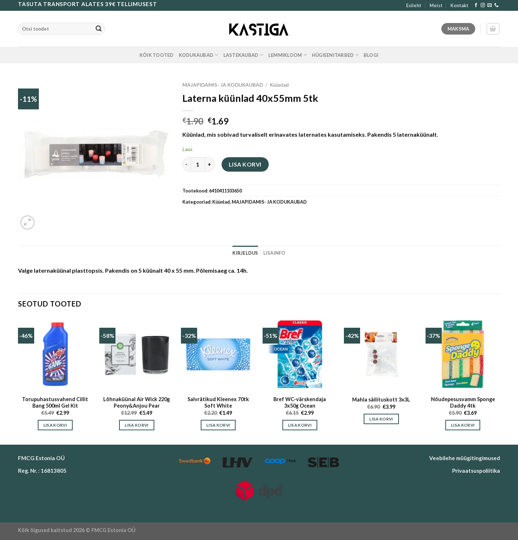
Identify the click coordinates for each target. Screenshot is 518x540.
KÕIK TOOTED (157, 55)
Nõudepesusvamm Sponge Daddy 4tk (463, 402)
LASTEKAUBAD (243, 54)
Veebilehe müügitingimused (464, 458)
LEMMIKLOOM (287, 54)
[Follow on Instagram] (483, 5)
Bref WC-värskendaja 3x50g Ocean (299, 402)
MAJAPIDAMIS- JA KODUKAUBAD (222, 85)
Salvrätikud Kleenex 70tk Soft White (218, 402)
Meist (436, 5)
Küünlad (279, 85)
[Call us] (496, 5)
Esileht (413, 5)
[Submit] (98, 29)
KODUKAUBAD (198, 54)
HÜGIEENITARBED (335, 54)
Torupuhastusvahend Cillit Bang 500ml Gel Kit (55, 402)
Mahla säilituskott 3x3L (381, 399)
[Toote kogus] (198, 164)
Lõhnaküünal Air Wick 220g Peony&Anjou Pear (136, 402)
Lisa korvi (245, 164)
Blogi (371, 55)
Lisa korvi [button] (55, 425)
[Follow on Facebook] (476, 5)
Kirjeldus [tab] (245, 253)
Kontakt (459, 5)
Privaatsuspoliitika (476, 470)
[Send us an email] (489, 5)
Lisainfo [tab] (274, 253)
